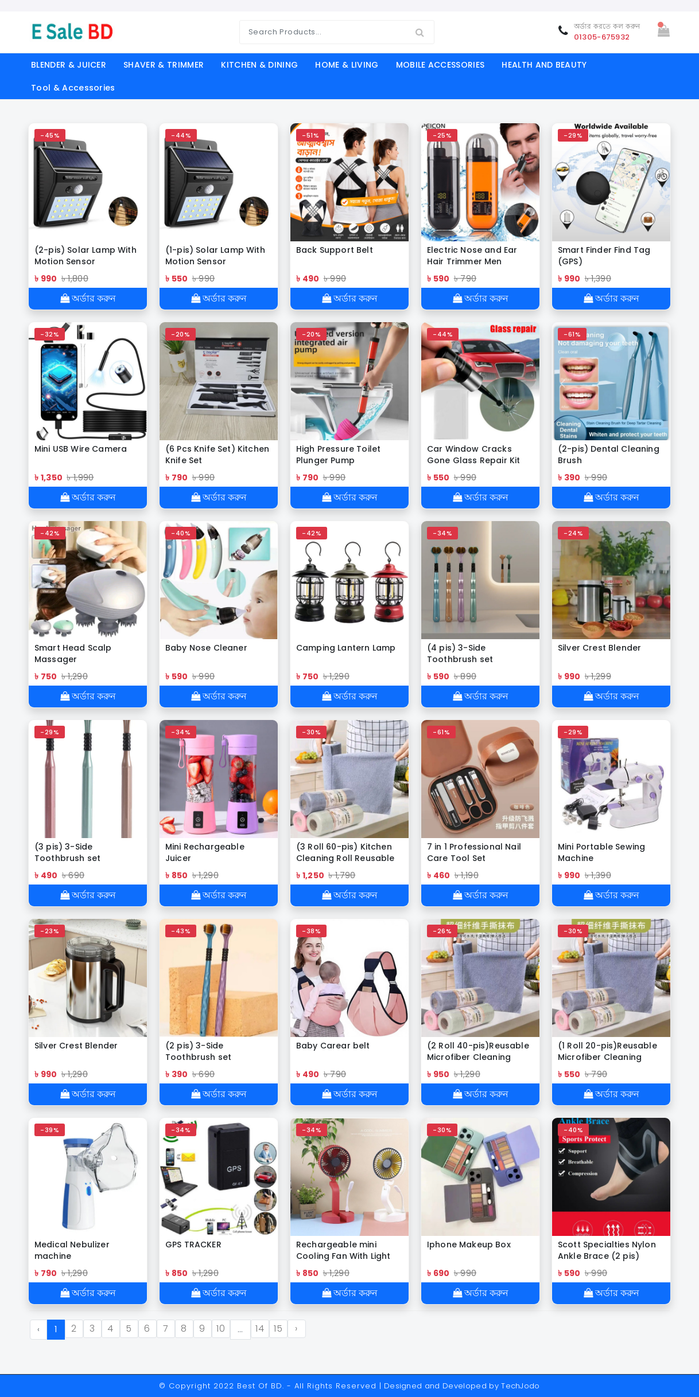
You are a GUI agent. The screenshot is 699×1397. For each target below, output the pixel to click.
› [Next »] (296, 1328)
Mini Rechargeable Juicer (204, 852)
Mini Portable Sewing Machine (601, 852)
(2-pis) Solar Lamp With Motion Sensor (85, 255)
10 (220, 1328)
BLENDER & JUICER (68, 65)
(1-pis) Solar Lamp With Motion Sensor (215, 255)
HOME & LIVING (346, 65)
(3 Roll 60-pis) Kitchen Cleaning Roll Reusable (345, 852)
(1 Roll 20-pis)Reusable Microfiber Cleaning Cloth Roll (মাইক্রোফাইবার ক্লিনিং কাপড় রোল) (607, 1051)
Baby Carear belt (333, 1045)
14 (259, 1328)
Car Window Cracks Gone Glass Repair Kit (473, 454)
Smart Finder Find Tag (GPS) (604, 255)
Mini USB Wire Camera (80, 449)
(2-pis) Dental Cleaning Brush (608, 454)
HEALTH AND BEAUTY (544, 65)
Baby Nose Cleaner (206, 648)
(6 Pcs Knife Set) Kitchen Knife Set (217, 454)
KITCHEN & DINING (259, 65)
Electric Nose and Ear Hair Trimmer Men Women (472, 255)
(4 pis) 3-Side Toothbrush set (460, 653)
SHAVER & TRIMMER (163, 65)
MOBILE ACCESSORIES (440, 65)
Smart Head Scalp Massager (73, 653)
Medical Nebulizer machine (72, 1250)
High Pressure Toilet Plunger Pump (338, 454)
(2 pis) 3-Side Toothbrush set (198, 1051)
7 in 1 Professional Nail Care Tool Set (474, 852)
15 (278, 1328)
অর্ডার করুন (88, 298)
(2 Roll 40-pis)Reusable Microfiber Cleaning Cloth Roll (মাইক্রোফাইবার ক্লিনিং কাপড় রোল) (478, 1051)
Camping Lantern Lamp (345, 648)
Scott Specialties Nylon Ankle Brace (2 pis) (607, 1250)
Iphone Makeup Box (469, 1244)
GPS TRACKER (193, 1244)
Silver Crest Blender (599, 648)
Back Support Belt (334, 250)
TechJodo (520, 1385)
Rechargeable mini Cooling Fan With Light (343, 1250)
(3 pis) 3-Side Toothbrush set (67, 852)
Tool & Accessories (73, 87)
